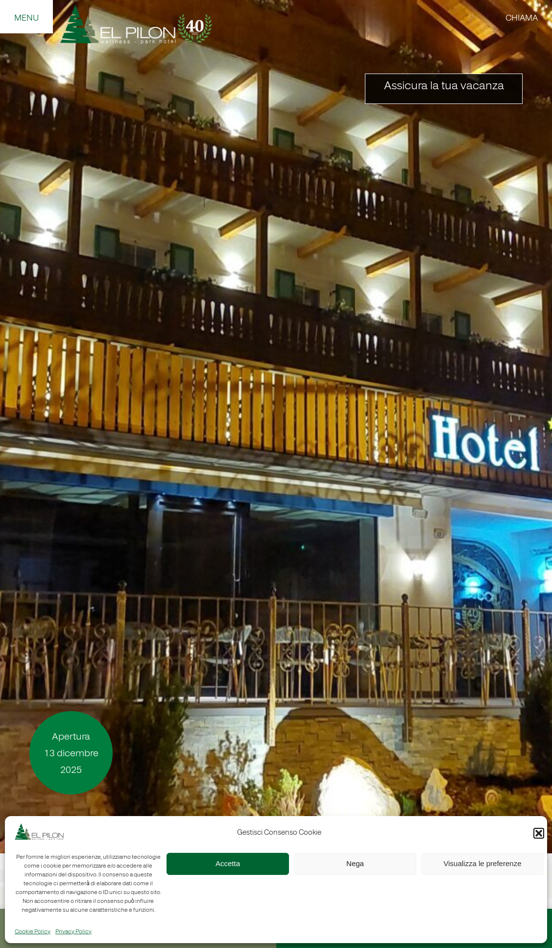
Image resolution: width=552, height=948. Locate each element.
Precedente (19, 431)
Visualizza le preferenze (483, 863)
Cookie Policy (32, 932)
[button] (539, 833)
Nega (355, 863)
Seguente (532, 431)
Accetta (228, 863)
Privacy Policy (73, 932)
